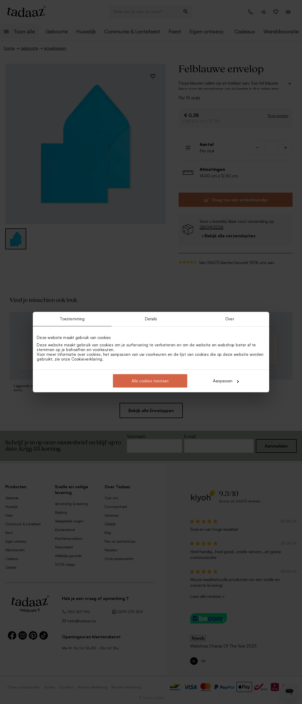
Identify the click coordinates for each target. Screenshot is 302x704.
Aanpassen (226, 380)
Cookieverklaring (86, 359)
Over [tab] (229, 318)
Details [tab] (151, 318)
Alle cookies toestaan (150, 380)
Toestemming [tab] (72, 318)
